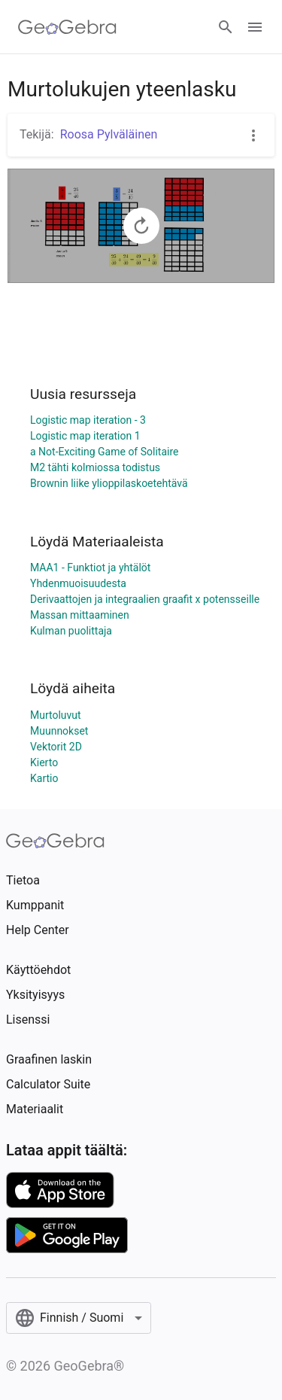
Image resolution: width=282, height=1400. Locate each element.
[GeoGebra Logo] (67, 27)
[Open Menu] (255, 27)
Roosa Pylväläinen (109, 134)
